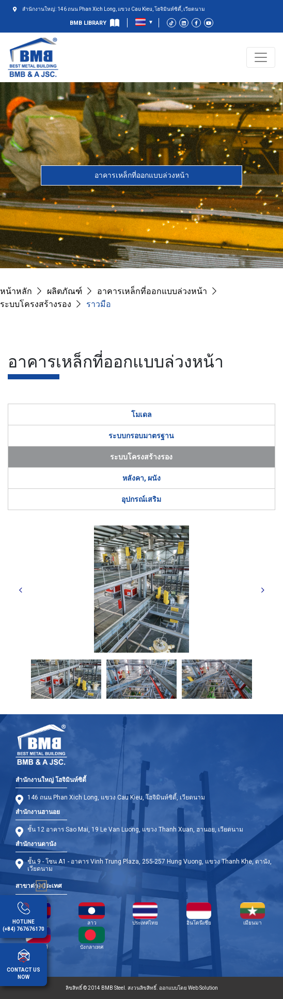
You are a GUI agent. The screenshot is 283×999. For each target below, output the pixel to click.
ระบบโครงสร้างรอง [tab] (141, 457)
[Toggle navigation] (260, 57)
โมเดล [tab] (141, 414)
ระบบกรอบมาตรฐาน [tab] (141, 436)
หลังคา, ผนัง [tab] (141, 478)
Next (262, 590)
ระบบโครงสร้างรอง (35, 304)
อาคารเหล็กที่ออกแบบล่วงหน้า (142, 175)
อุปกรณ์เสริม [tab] (141, 499)
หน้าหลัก (16, 291)
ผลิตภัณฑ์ (64, 291)
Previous (20, 590)
